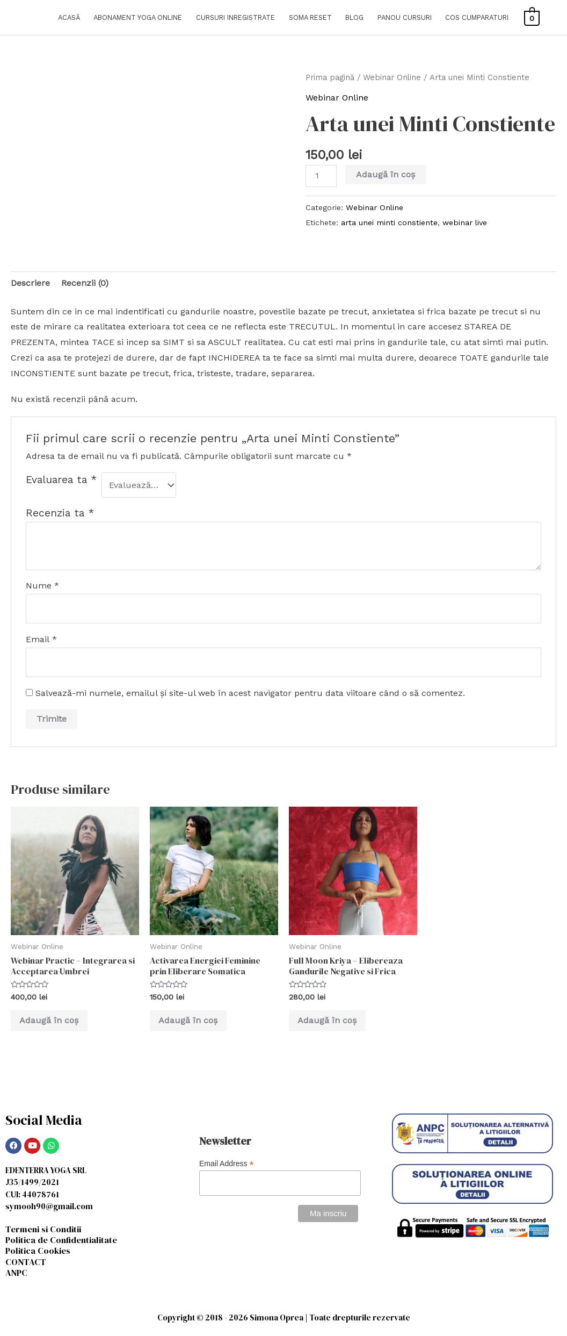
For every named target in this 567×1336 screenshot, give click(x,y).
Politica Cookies (39, 1251)
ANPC (16, 1273)
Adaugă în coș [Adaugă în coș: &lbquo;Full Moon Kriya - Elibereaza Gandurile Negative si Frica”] (329, 1021)
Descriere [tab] (30, 283)
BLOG (354, 17)
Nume (42, 585)
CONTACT (26, 1262)
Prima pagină (330, 77)
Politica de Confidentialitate (63, 1240)
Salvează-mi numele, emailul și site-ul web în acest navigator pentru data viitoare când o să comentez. (250, 693)
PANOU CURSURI (404, 17)
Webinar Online (392, 77)
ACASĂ (69, 17)
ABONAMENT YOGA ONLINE (137, 17)
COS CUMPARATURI (476, 17)
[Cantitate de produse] (321, 175)
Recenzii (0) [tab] (84, 283)
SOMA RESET (310, 17)
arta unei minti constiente (389, 222)
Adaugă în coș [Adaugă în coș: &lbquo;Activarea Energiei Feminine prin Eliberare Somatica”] (190, 1021)
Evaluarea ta (61, 479)
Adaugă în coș (385, 174)
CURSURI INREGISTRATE (235, 17)
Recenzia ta (60, 513)
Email (41, 639)
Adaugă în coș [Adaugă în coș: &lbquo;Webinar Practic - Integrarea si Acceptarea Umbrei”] (51, 1021)
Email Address (226, 1165)
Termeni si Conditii (45, 1229)
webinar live (464, 222)
